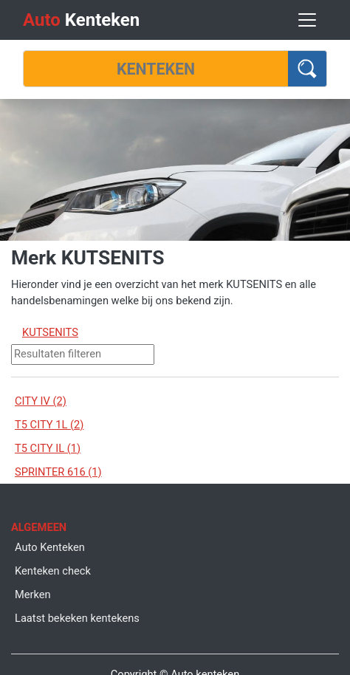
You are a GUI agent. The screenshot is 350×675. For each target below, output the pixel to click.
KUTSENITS (50, 332)
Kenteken (81, 20)
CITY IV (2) (40, 401)
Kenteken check (53, 571)
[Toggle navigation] (307, 20)
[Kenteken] (156, 68)
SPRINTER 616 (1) (58, 472)
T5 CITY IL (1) (47, 448)
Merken (33, 594)
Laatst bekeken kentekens (77, 618)
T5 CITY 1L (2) (49, 424)
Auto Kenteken (50, 547)
